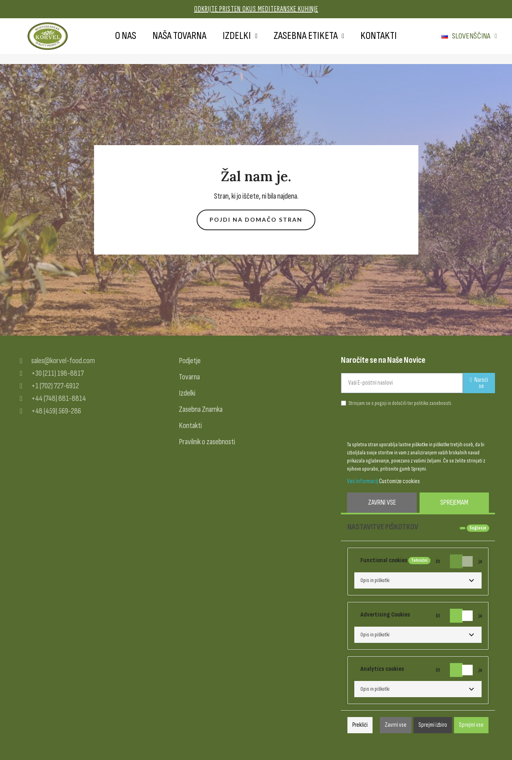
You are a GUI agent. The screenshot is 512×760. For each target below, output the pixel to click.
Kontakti (378, 36)
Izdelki (240, 36)
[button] (256, 220)
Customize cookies (399, 481)
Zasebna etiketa (309, 36)
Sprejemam (454, 502)
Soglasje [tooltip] (477, 528)
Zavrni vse (382, 502)
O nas (125, 36)
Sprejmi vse (471, 725)
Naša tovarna (179, 36)
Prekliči (360, 725)
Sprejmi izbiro (432, 725)
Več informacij (362, 481)
